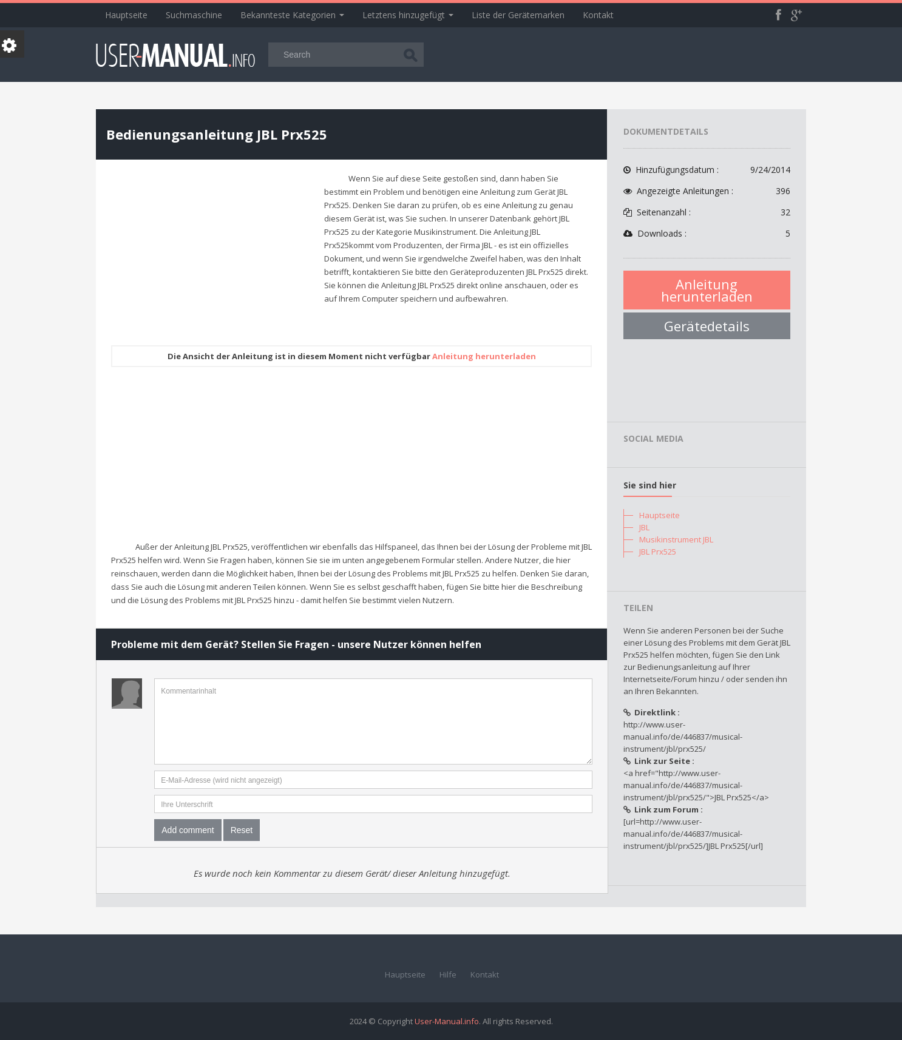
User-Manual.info (447, 1021)
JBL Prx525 (657, 551)
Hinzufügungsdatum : (706, 170)
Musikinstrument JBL (676, 539)
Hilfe (447, 974)
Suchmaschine (194, 15)
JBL (644, 527)
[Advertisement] (213, 257)
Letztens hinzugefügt (407, 15)
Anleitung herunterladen (484, 356)
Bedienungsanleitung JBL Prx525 (216, 134)
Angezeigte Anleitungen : (706, 191)
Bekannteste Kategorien (292, 15)
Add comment (187, 830)
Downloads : (706, 234)
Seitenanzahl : (706, 212)
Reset (242, 830)
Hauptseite (126, 15)
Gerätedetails (707, 326)
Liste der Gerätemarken (518, 15)
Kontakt (598, 15)
